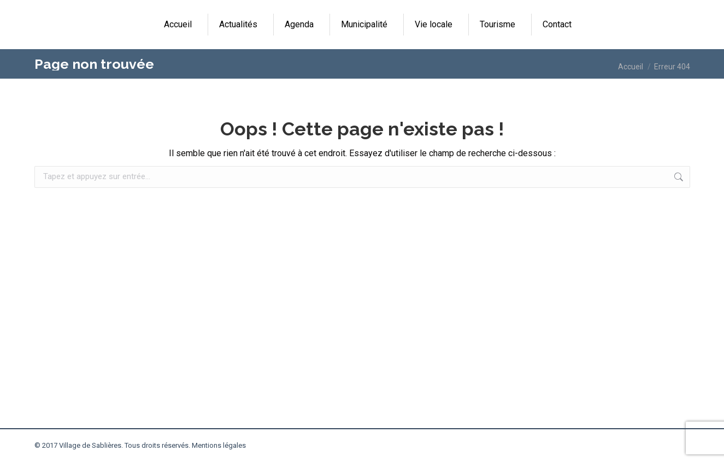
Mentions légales (219, 445)
